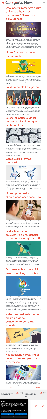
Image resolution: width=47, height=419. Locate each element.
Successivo (38, 387)
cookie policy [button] (22, 405)
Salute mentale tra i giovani (22, 87)
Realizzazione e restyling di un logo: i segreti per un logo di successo (23, 358)
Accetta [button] (21, 414)
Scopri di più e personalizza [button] (14, 416)
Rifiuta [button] (7, 414)
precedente (9, 387)
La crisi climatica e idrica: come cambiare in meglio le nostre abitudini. (23, 122)
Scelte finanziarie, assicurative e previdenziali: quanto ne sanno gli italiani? (23, 235)
